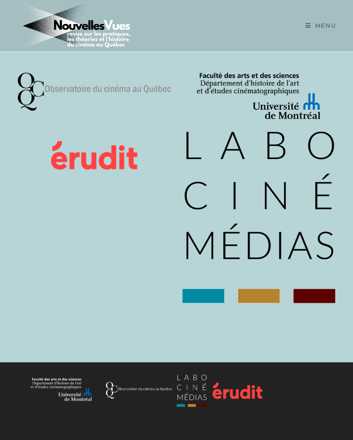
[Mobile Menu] (321, 26)
